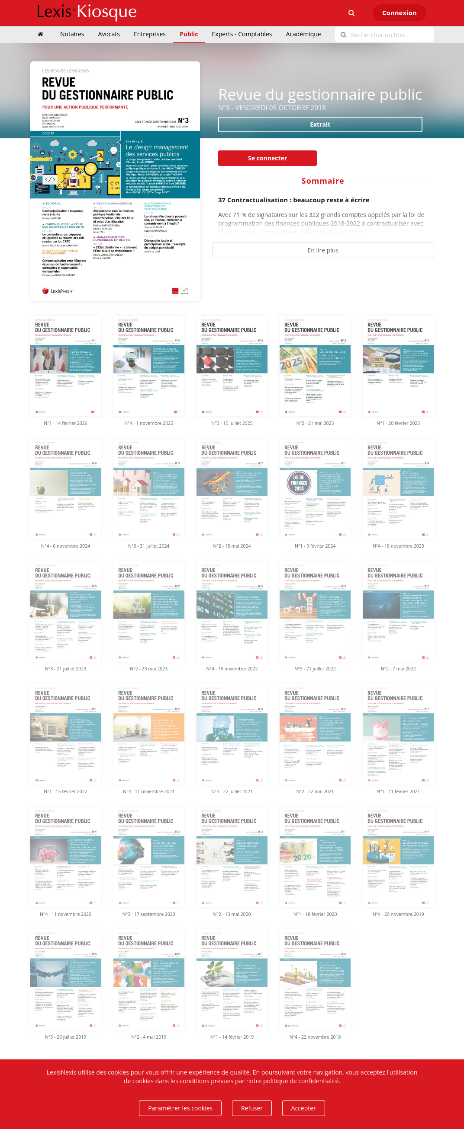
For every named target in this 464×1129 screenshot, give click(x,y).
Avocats (109, 34)
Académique (303, 34)
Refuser (252, 1108)
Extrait (320, 124)
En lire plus (322, 250)
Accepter (303, 1108)
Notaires (72, 34)
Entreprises (150, 34)
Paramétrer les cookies (180, 1108)
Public (189, 34)
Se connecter (267, 158)
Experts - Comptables (242, 34)
